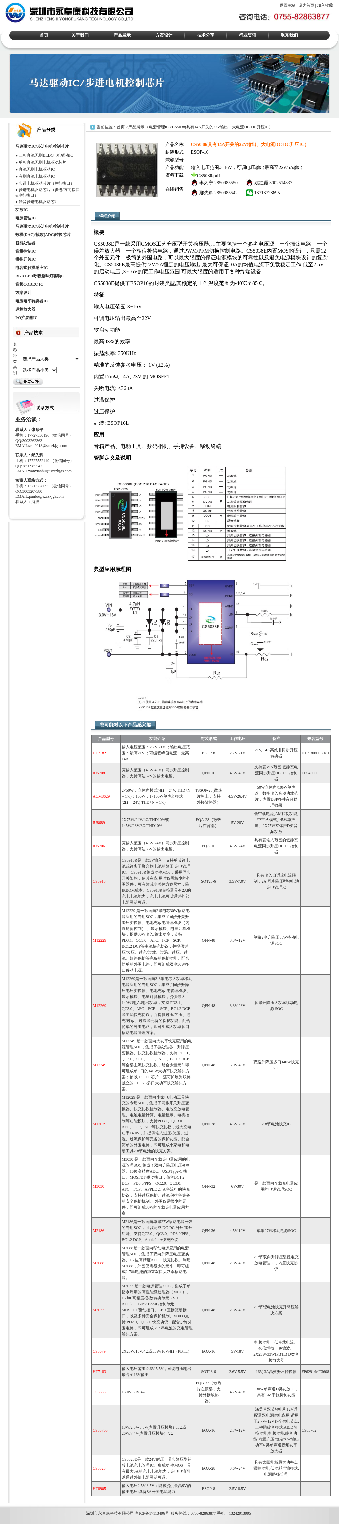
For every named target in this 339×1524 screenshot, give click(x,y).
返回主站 (287, 5)
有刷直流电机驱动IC (37, 176)
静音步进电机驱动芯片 (38, 201)
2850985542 (226, 192)
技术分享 (205, 35)
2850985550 (226, 182)
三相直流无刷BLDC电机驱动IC (46, 155)
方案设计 (163, 35)
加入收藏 (325, 5)
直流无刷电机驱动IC (37, 169)
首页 (44, 35)
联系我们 (289, 35)
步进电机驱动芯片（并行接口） (46, 183)
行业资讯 (247, 35)
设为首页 (306, 5)
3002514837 (280, 182)
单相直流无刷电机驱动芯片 (42, 162)
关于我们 (80, 35)
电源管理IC (159, 126)
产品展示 (122, 35)
